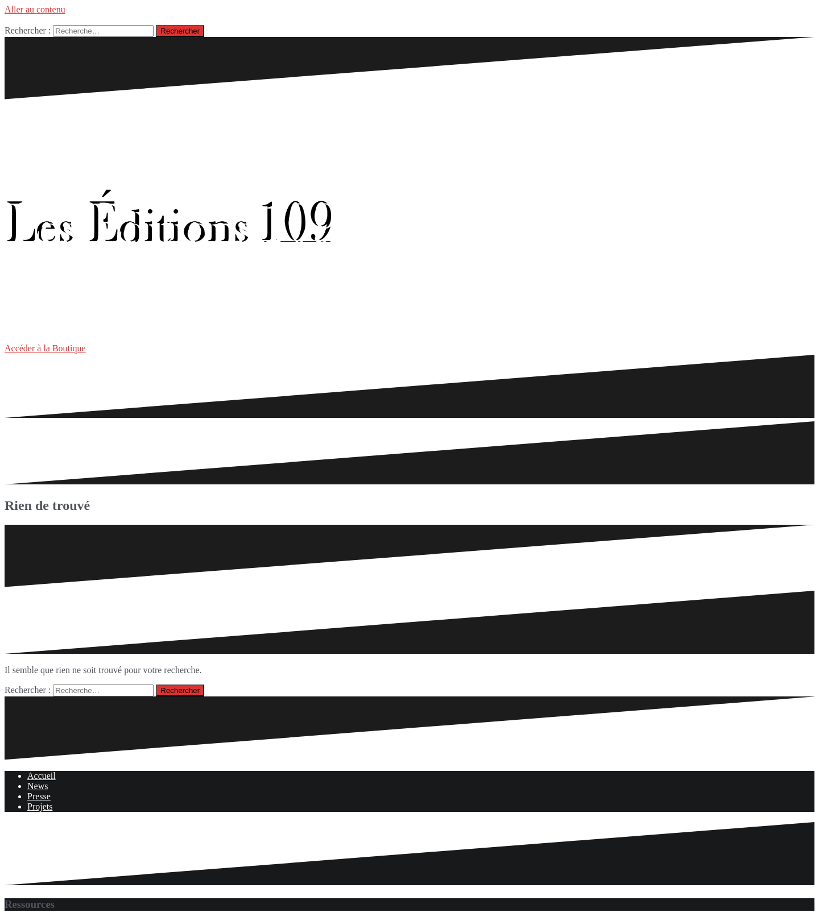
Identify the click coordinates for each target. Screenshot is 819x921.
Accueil (41, 776)
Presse (39, 796)
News (37, 786)
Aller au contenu (35, 9)
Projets (39, 806)
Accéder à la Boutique (45, 348)
